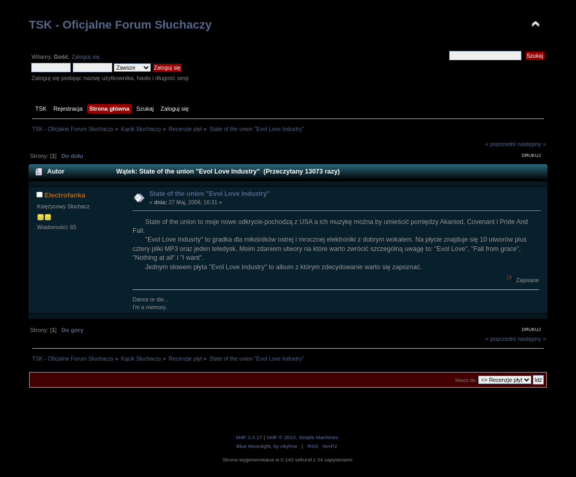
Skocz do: (466, 380)
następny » (531, 144)
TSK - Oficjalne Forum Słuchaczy (120, 24)
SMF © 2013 (281, 437)
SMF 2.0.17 (249, 437)
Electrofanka (64, 195)
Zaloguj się (85, 57)
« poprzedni (501, 144)
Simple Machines (318, 437)
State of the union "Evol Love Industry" (209, 193)
